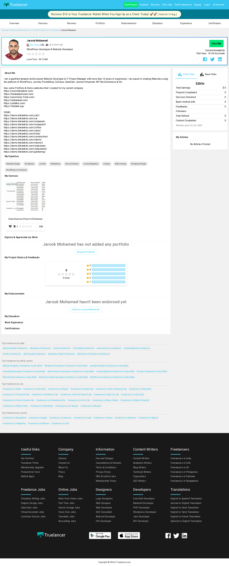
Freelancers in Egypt (37, 418)
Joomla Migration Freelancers (137, 348)
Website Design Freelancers (15, 348)
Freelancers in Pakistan (38, 423)
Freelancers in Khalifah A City (45, 394)
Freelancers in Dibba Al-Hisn (15, 406)
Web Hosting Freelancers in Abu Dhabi (19, 377)
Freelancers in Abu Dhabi (34, 389)
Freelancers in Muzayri (91, 406)
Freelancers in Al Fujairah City (16, 394)
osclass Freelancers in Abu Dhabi (151, 371)
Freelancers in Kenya (103, 418)
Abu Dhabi (34, 45)
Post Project (130, 4)
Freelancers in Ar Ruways (67, 406)
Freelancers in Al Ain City (79, 400)
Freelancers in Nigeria (148, 418)
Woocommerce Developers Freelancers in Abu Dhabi (70, 371)
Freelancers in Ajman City (82, 389)
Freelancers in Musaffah (140, 389)
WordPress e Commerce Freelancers (93, 354)
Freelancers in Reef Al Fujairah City (76, 394)
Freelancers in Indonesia (60, 418)
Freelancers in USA (60, 423)
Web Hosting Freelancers (34, 354)
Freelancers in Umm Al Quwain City (18, 400)
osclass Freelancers (12, 354)
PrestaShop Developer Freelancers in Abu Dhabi (24, 371)
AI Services (218, 5)
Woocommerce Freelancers (109, 348)
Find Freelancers (183, 4)
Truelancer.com (123, 562)
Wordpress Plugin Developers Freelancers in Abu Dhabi (63, 377)
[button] (14, 23)
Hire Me (216, 43)
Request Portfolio (86, 252)
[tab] (186, 74)
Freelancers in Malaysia (125, 418)
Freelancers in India (82, 418)
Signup (197, 5)
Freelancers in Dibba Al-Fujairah (135, 400)
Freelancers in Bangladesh (14, 418)
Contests (144, 4)
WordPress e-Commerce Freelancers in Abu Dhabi (112, 377)
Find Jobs (167, 4)
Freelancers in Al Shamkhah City (51, 400)
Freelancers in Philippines (14, 423)
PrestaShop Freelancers (83, 348)
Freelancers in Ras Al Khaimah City (111, 389)
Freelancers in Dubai (11, 389)
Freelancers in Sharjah (58, 389)
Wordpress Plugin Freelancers (61, 354)
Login (207, 5)
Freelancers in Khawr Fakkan (105, 400)
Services (155, 4)
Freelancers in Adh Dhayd (42, 406)
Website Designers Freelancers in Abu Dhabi (22, 366)
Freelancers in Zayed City (132, 394)
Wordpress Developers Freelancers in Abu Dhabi (66, 366)
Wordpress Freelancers (40, 348)
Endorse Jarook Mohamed (86, 309)
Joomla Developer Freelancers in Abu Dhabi (109, 366)
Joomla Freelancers (61, 348)
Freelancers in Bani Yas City (106, 394)
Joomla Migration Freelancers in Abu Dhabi (115, 371)
